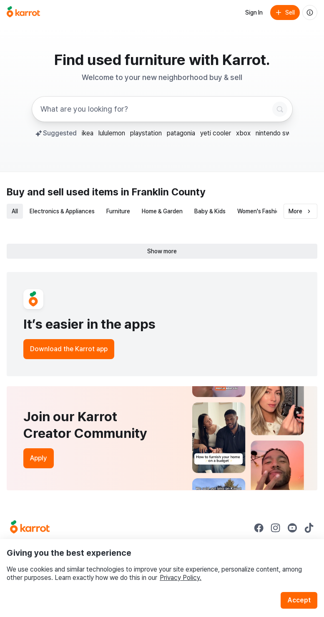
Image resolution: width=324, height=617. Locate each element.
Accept (299, 600)
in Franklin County (163, 192)
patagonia (181, 133)
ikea (87, 133)
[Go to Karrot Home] (30, 527)
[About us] (309, 12)
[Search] (279, 109)
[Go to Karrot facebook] (259, 528)
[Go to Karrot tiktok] (309, 528)
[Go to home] (23, 12)
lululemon (111, 133)
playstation (146, 133)
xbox (243, 133)
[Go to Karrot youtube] (292, 528)
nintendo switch (279, 133)
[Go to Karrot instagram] (276, 528)
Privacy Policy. (180, 578)
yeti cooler (215, 133)
